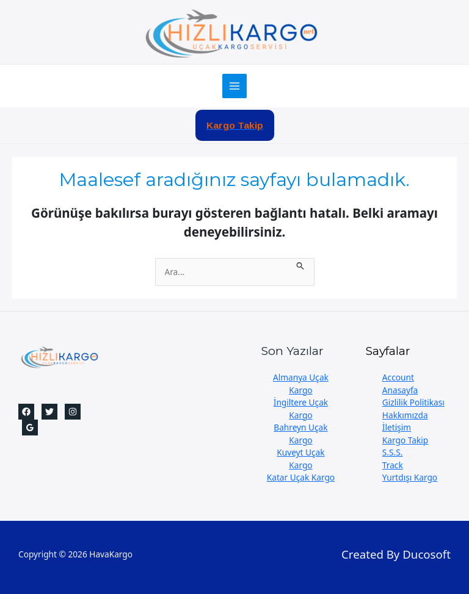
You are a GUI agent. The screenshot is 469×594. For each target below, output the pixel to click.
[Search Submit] (300, 264)
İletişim (396, 427)
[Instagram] (73, 412)
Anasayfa (400, 390)
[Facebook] (26, 412)
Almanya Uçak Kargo (301, 383)
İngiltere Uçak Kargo (301, 408)
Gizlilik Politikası (413, 402)
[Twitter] (49, 412)
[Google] (30, 427)
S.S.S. (392, 452)
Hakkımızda (405, 415)
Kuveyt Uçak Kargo (300, 458)
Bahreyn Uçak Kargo (300, 433)
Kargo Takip (405, 440)
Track (392, 465)
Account (398, 377)
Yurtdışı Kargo (409, 477)
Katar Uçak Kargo (301, 477)
